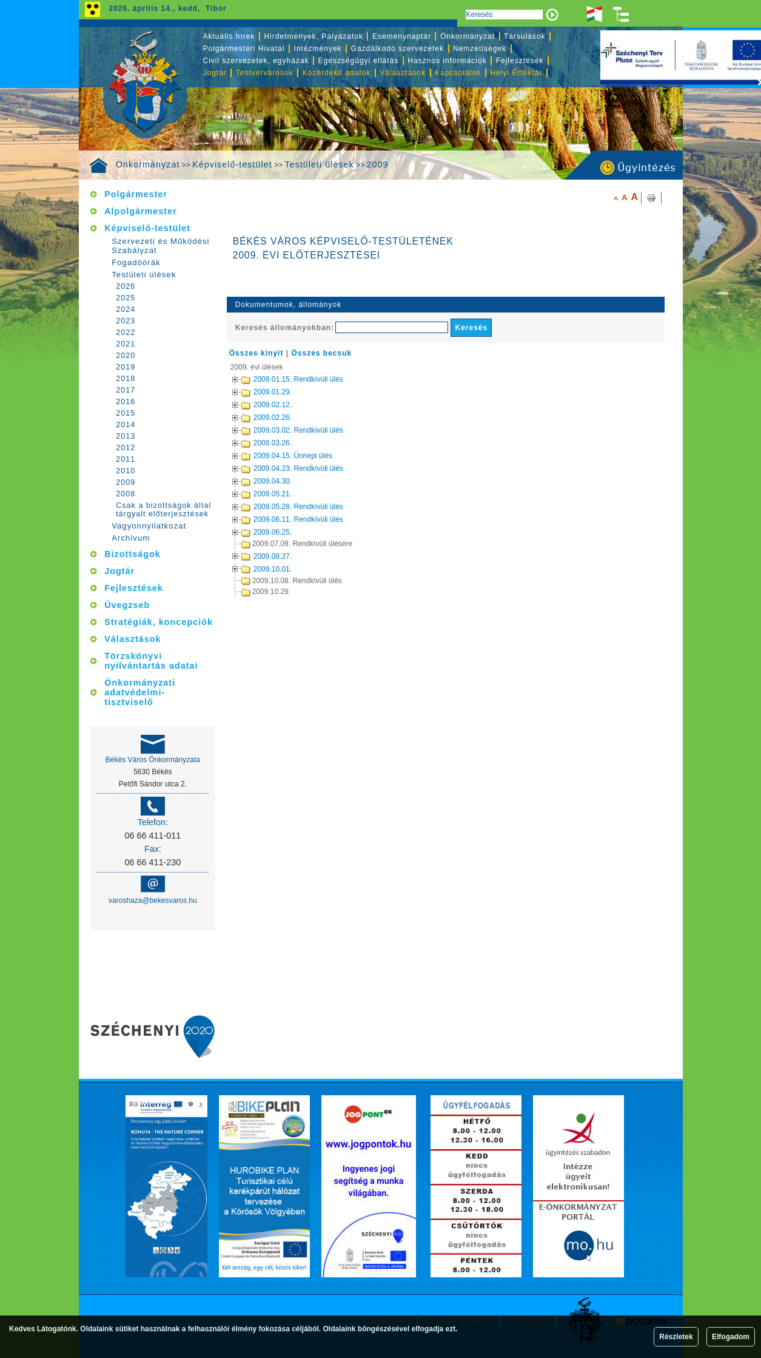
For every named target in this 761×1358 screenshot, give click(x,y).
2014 (125, 425)
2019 (125, 367)
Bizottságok (132, 554)
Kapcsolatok (458, 73)
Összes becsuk (321, 353)
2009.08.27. (251, 556)
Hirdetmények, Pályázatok (313, 36)
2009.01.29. (251, 392)
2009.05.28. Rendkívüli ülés (276, 506)
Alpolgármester (140, 211)
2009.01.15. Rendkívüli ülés (276, 379)
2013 (125, 436)
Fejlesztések (520, 60)
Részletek (675, 1337)
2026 (125, 286)
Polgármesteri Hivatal (244, 48)
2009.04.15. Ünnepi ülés (271, 455)
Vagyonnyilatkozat (149, 525)
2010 (125, 471)
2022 (125, 332)
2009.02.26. (251, 417)
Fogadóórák (136, 262)
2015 (125, 413)
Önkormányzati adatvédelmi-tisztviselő (139, 692)
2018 (125, 378)
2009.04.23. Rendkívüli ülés (276, 468)
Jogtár (215, 73)
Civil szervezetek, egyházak (256, 60)
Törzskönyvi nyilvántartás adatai (151, 661)
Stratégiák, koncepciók (158, 622)
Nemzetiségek (479, 48)
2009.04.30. (251, 481)
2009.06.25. (251, 532)
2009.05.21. (251, 494)
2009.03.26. (251, 443)
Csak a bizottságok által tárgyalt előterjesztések (163, 509)
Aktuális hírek (229, 36)
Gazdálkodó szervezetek (397, 48)
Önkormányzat (148, 164)
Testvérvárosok (264, 73)
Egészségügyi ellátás (358, 60)
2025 (125, 298)
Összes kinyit (256, 353)
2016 (125, 401)
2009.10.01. (251, 568)
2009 (377, 164)
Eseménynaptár (401, 36)
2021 (125, 344)
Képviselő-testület (232, 164)
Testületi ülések (319, 164)
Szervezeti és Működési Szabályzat (160, 246)
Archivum (131, 537)
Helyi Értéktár (516, 73)
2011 (125, 459)
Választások (403, 73)
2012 (125, 448)
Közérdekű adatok (337, 73)
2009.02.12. (251, 404)
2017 (125, 390)
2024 (125, 309)
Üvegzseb (127, 605)
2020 (125, 355)
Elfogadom (730, 1337)
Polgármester (135, 194)
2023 (125, 321)
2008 (125, 494)
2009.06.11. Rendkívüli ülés (276, 519)
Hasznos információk (446, 60)
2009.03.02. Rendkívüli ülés (276, 430)
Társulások (525, 36)
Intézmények (318, 48)
